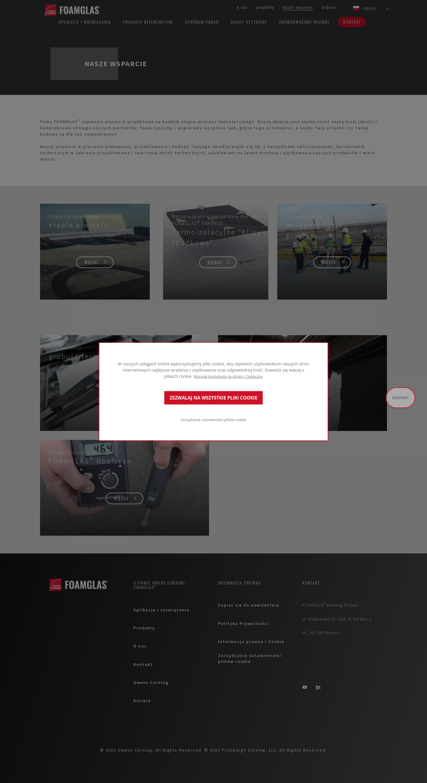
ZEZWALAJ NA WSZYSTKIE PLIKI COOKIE (213, 397)
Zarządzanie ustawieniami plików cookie (213, 419)
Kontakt (400, 397)
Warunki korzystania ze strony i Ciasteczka (228, 376)
